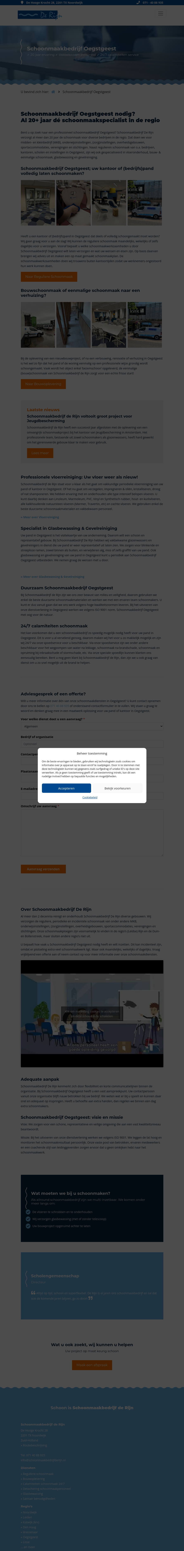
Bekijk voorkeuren (117, 788)
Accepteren (66, 788)
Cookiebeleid (89, 797)
